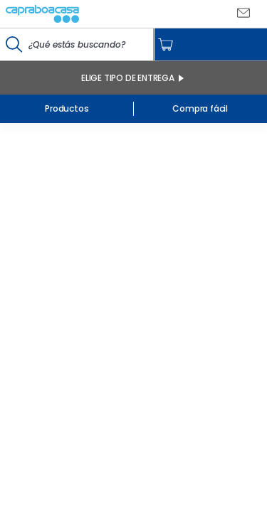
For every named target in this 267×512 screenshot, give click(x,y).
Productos (66, 108)
